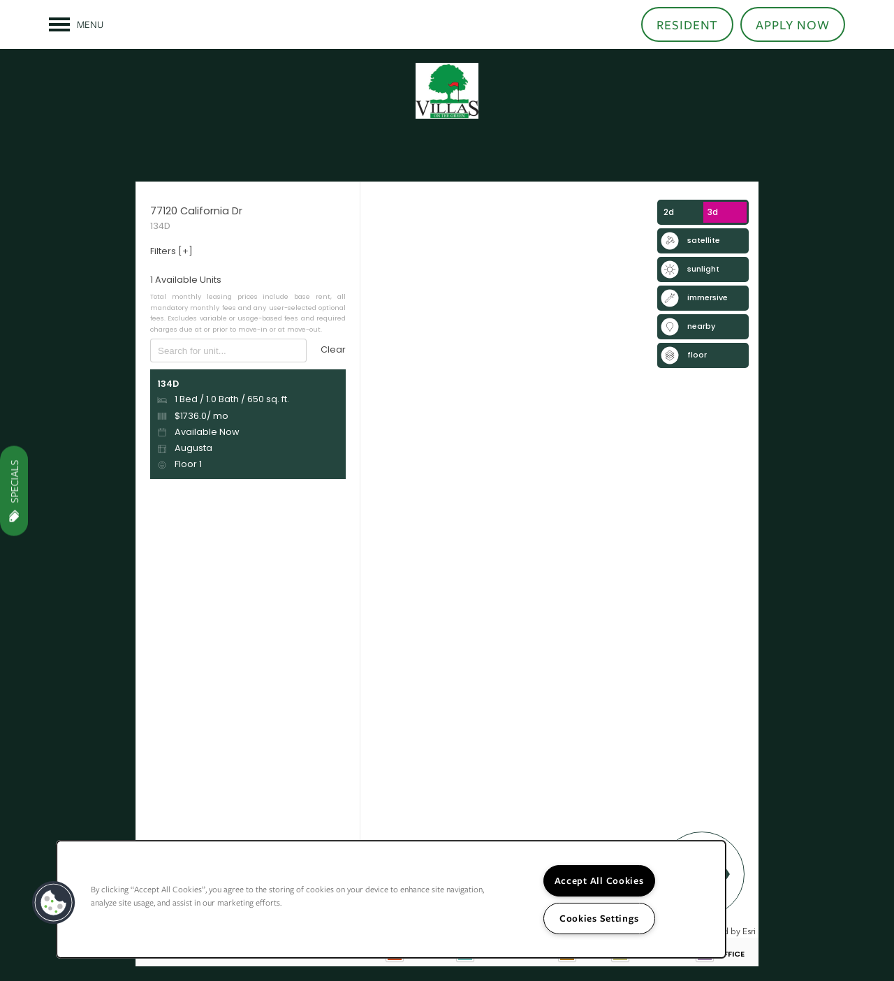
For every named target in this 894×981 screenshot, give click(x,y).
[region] (391, 899)
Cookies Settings (599, 918)
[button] (687, 24)
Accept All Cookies (599, 880)
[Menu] (76, 24)
